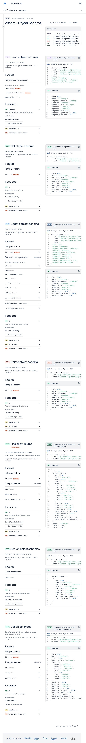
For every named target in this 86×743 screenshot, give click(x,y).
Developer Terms (54, 738)
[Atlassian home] (4, 3)
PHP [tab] (71, 64)
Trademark (64, 738)
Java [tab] (60, 64)
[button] (80, 3)
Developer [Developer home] (16, 3)
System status (36, 738)
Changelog (28, 738)
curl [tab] (48, 64)
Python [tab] (65, 64)
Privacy (45, 738)
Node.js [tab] (54, 64)
